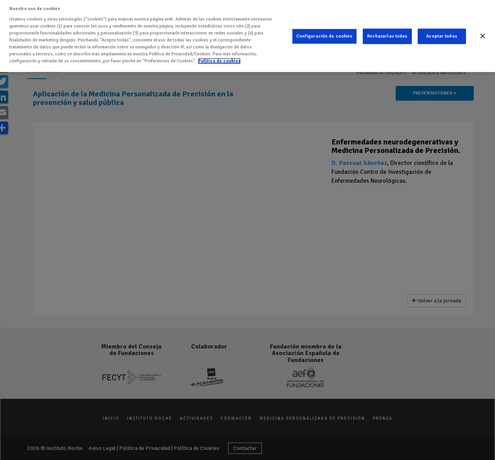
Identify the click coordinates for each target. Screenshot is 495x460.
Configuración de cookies (324, 36)
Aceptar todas (441, 36)
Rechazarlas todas (387, 36)
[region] (247, 36)
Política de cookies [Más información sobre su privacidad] (219, 61)
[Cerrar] (482, 36)
